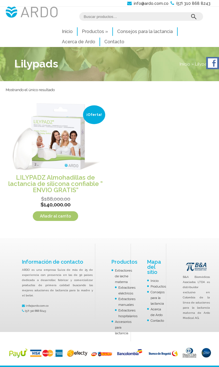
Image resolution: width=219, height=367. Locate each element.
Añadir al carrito (55, 216)
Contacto (114, 41)
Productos (95, 31)
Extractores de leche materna (123, 276)
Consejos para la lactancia (145, 31)
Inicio (67, 31)
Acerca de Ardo (78, 41)
